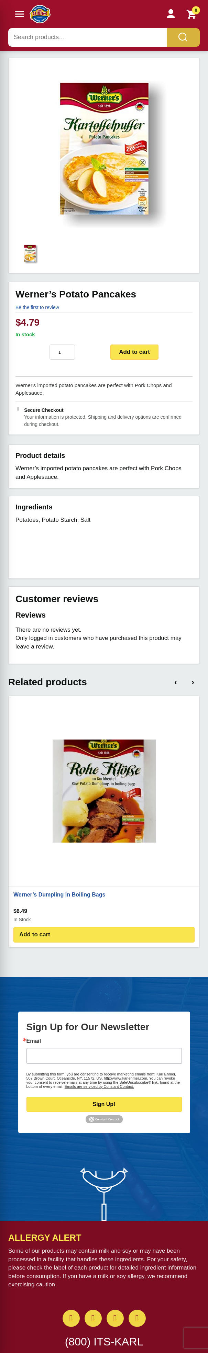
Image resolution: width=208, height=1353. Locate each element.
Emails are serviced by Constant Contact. (99, 1086)
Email (33, 1041)
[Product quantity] (62, 352)
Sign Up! (104, 1104)
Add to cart (134, 352)
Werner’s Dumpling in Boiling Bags (59, 895)
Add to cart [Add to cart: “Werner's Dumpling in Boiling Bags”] (34, 934)
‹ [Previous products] (175, 682)
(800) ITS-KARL (104, 1341)
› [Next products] (192, 682)
